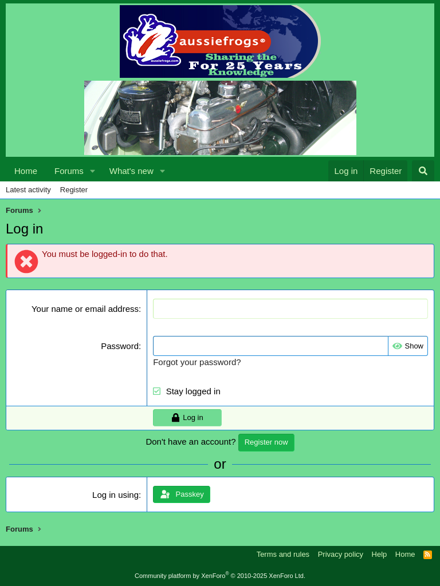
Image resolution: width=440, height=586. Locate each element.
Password (120, 346)
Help (379, 554)
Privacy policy (340, 554)
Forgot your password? (197, 362)
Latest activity (28, 189)
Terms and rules (283, 554)
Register (74, 189)
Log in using (115, 495)
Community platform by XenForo (220, 575)
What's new (131, 171)
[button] (93, 170)
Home (25, 171)
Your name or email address (85, 309)
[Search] (423, 170)
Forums (69, 171)
